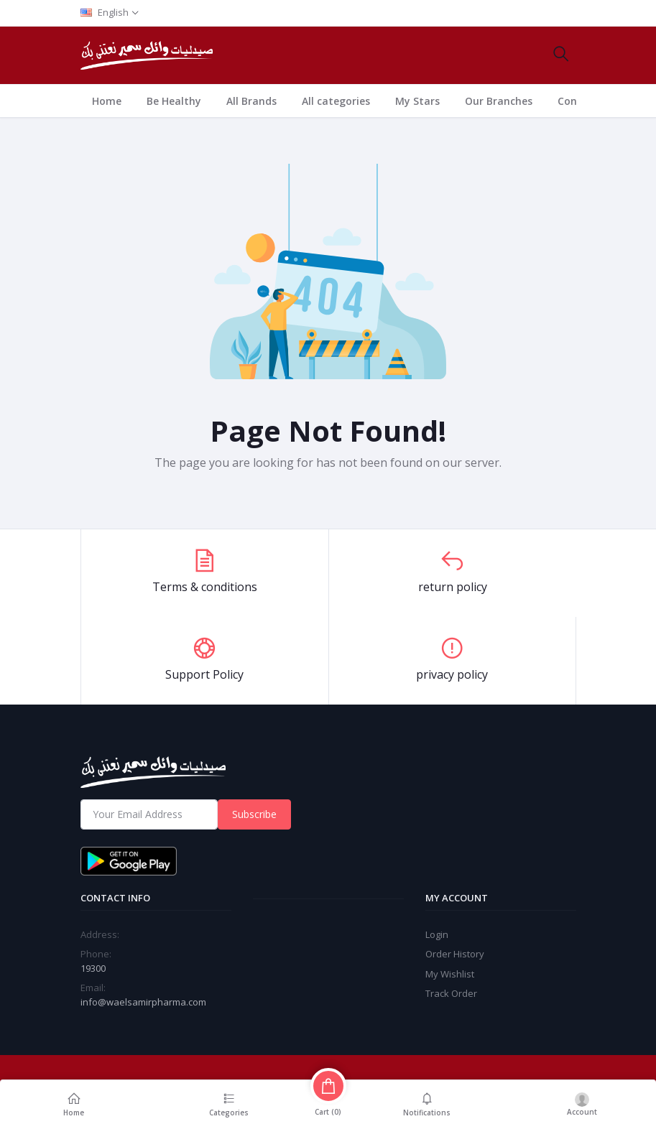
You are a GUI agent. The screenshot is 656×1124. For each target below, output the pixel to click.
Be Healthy (174, 101)
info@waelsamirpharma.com (143, 1001)
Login (436, 934)
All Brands (251, 101)
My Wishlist (449, 973)
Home (106, 101)
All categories (336, 101)
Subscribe (254, 814)
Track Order (451, 993)
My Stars (417, 101)
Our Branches (498, 101)
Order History (454, 953)
